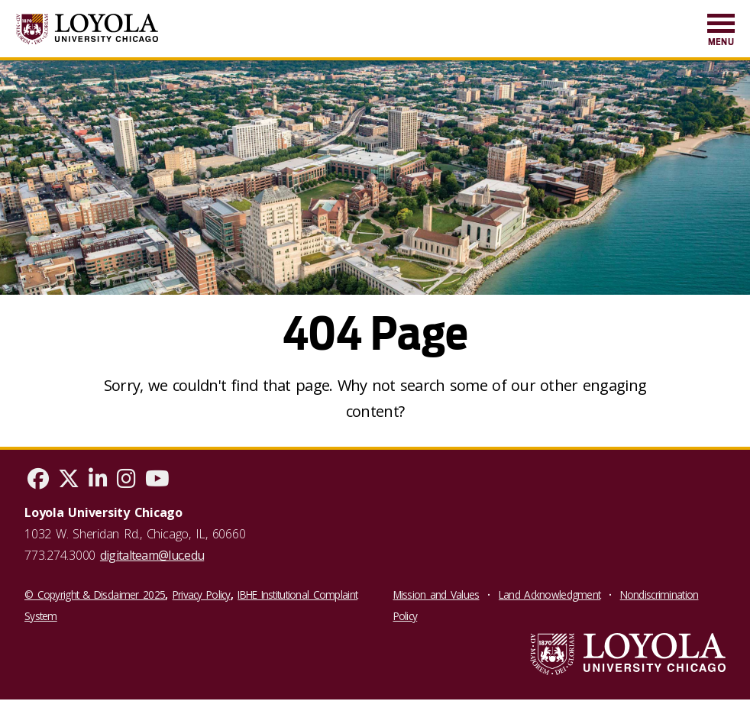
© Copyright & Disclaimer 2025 (94, 594)
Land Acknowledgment (549, 594)
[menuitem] (721, 31)
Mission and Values (436, 594)
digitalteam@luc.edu (152, 555)
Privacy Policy (202, 594)
